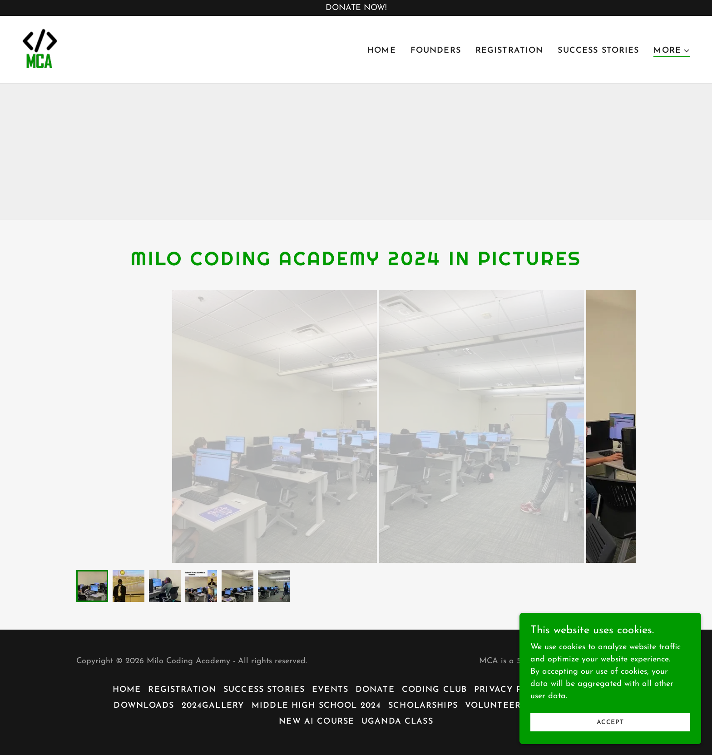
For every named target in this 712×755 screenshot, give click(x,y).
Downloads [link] (144, 705)
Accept (610, 722)
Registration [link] (509, 50)
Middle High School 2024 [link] (316, 705)
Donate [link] (375, 689)
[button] (671, 51)
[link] (40, 49)
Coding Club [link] (434, 689)
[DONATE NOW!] (356, 8)
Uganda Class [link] (397, 721)
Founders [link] (435, 50)
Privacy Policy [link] (512, 689)
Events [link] (330, 689)
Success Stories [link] (598, 50)
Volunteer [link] (493, 705)
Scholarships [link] (423, 705)
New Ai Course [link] (316, 721)
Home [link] (381, 50)
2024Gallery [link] (213, 705)
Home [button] (127, 689)
